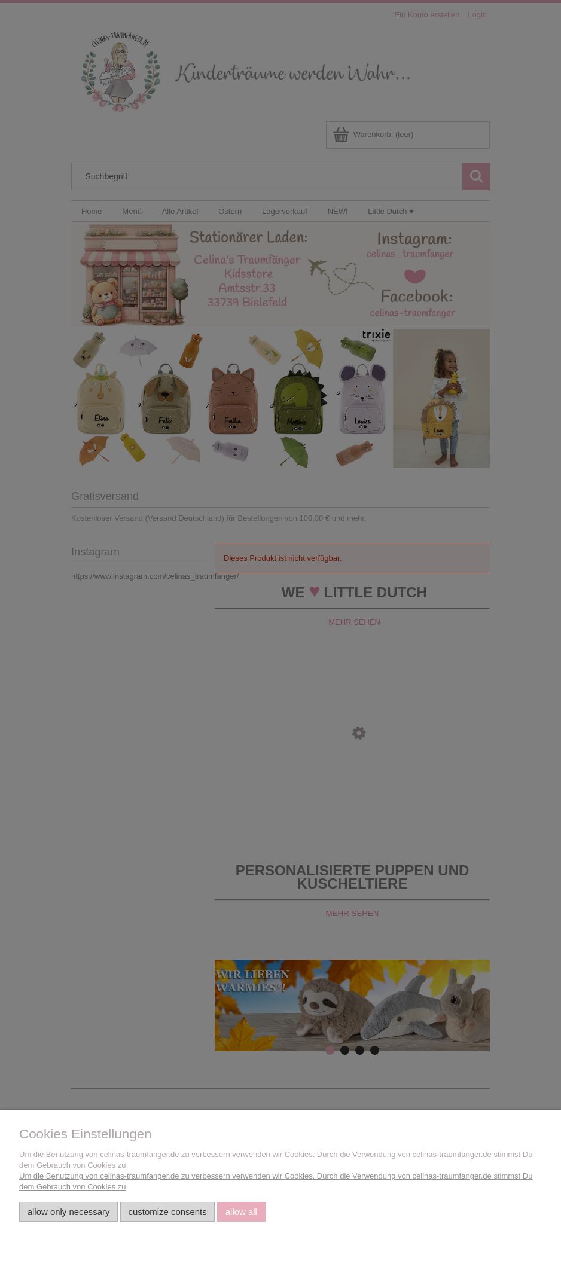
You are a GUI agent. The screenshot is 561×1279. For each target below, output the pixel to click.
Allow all (241, 1212)
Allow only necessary (69, 1212)
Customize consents (168, 1212)
